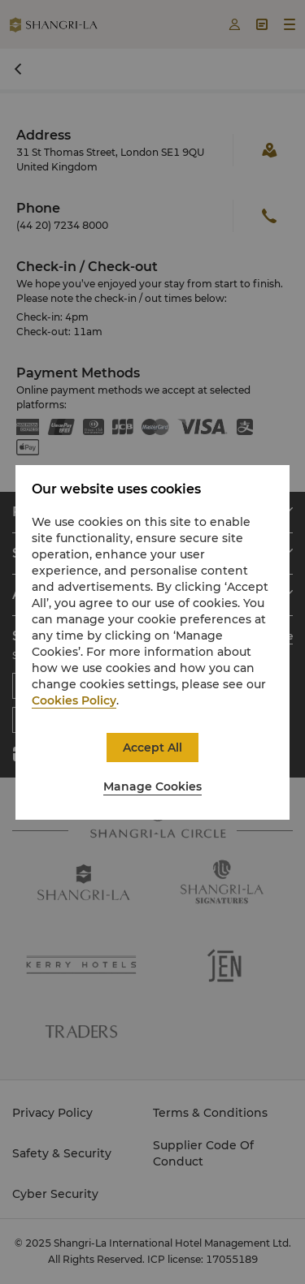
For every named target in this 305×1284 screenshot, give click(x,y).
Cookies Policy (74, 700)
